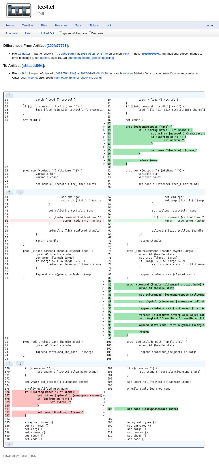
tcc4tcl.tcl (24, 53)
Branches (61, 25)
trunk (126, 53)
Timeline (27, 25)
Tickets (94, 25)
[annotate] (74, 57)
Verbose (96, 33)
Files (44, 25)
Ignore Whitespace (73, 33)
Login (209, 25)
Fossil (23, 455)
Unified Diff (47, 33)
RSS (33, 455)
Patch (28, 33)
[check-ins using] (103, 57)
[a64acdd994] (33, 66)
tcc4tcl (45, 7)
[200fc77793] (57, 46)
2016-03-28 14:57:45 (94, 53)
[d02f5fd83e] (66, 73)
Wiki (109, 25)
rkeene (44, 57)
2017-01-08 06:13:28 (94, 73)
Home (10, 25)
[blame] (86, 57)
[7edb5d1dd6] (66, 54)
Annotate (11, 33)
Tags (78, 25)
